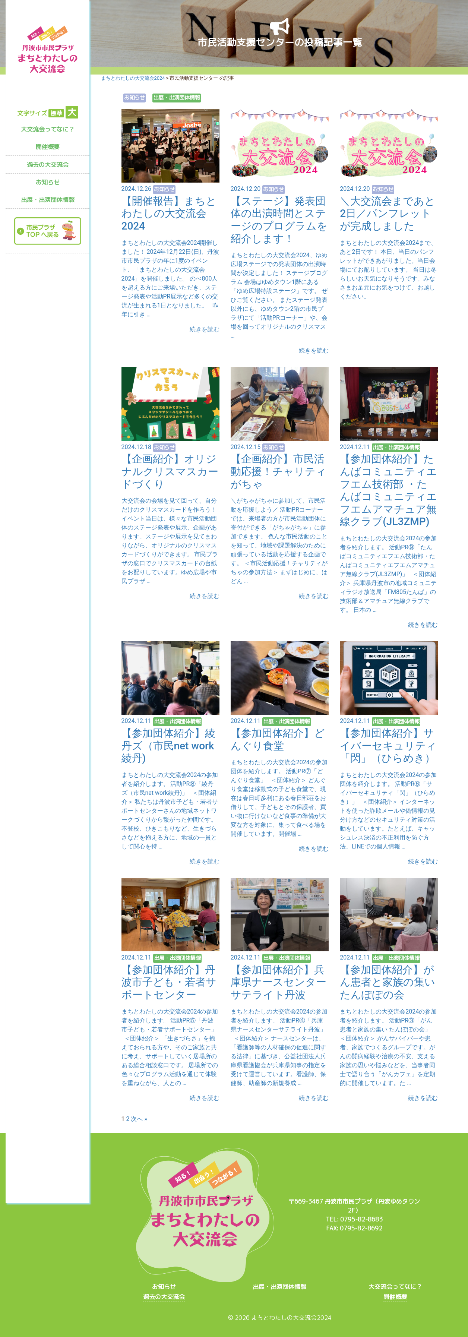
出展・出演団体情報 (48, 200)
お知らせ (48, 182)
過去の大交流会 (48, 165)
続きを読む (204, 329)
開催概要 (48, 147)
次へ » (139, 1118)
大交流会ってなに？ (48, 129)
